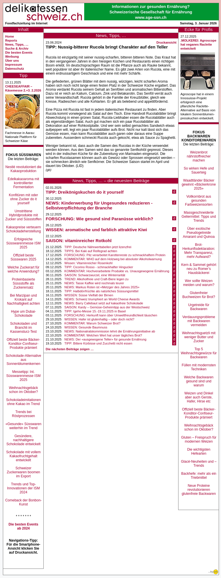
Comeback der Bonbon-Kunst (23, 502)
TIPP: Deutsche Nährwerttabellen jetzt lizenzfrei (97, 247)
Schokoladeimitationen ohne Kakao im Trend (23, 402)
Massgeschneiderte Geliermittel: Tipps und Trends (199, 217)
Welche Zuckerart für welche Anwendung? (23, 269)
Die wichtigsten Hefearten (198, 451)
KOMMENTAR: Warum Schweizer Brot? (92, 323)
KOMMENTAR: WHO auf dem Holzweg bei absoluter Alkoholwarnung (113, 259)
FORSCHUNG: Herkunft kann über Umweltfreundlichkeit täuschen (110, 315)
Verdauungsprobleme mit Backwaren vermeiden (198, 321)
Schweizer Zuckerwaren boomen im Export (23, 472)
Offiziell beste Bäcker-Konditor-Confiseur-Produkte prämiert (23, 344)
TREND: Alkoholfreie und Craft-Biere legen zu (96, 279)
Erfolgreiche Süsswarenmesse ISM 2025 (23, 243)
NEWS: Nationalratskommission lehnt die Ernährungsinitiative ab (109, 331)
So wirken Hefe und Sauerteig (199, 170)
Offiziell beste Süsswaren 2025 (23, 257)
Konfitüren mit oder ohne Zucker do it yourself (23, 199)
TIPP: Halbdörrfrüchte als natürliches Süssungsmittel (101, 291)
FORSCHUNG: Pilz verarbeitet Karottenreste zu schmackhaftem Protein (115, 255)
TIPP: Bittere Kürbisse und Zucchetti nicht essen (98, 343)
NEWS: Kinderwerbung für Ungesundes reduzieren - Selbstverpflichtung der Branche (99, 205)
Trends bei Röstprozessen (23, 414)
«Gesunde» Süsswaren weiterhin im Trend (23, 426)
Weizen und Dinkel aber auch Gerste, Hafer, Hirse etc (199, 397)
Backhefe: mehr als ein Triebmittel (198, 476)
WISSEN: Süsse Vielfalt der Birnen (88, 295)
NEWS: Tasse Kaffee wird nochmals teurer (94, 283)
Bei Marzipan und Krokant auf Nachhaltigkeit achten (23, 299)
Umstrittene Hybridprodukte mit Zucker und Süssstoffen (23, 215)
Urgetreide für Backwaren (198, 307)
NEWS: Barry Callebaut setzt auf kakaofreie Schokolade (103, 303)
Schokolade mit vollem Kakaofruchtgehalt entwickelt (23, 456)
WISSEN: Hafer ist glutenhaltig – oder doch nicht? (99, 319)
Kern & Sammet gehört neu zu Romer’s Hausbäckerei (198, 269)
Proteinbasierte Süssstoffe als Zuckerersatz (23, 283)
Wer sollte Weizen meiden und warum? (198, 283)
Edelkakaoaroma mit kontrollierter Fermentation (23, 183)
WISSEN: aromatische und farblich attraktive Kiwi (96, 229)
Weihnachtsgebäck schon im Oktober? (23, 390)
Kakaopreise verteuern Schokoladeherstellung (23, 229)
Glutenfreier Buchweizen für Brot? (198, 295)
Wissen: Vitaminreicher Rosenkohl (88, 263)
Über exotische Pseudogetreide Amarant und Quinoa (199, 233)
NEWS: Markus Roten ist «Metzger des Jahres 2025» (101, 287)
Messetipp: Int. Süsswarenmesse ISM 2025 (23, 376)
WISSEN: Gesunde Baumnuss (85, 327)
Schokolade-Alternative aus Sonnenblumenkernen (23, 360)
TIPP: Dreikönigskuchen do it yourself (85, 192)
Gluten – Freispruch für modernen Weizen (198, 439)
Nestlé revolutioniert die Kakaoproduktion (23, 169)
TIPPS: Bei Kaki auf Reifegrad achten (90, 251)
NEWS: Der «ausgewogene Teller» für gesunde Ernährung (105, 339)
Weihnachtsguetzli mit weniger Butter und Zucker (199, 337)
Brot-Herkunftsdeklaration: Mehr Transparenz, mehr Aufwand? (198, 251)
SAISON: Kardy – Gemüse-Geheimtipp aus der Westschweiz (107, 307)
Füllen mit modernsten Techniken (199, 367)
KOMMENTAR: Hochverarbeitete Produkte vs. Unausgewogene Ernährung (116, 271)
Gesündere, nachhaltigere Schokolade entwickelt (23, 440)
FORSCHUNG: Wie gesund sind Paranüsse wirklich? (99, 218)
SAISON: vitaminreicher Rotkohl (79, 240)
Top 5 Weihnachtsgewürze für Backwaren (199, 353)
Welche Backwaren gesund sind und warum (199, 381)
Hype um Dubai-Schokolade (23, 314)
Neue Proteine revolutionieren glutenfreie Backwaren (199, 490)
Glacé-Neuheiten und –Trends (198, 464)
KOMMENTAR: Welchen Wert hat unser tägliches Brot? (103, 335)
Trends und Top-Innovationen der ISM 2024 (23, 488)
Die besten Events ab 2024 (23, 526)
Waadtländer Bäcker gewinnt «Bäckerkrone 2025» (199, 184)
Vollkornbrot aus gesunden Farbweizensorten (198, 200)
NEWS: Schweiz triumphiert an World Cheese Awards (102, 299)
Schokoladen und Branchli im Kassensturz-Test (23, 328)
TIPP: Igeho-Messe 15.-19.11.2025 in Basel (95, 311)
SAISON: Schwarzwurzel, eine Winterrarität (94, 275)
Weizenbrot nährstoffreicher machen (199, 156)
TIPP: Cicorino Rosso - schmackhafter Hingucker (98, 267)
